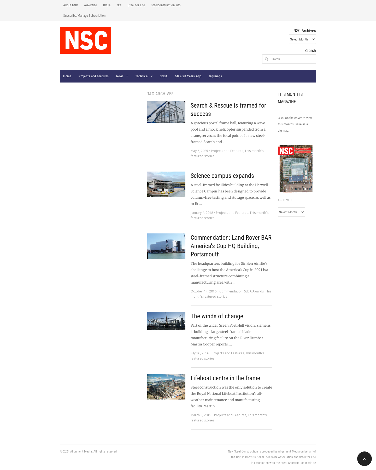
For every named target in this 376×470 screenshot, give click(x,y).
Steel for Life (136, 5)
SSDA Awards (254, 291)
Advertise (90, 5)
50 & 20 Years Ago (188, 76)
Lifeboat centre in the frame (225, 378)
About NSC (70, 5)
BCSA (107, 5)
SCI (119, 5)
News (120, 76)
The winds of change (217, 316)
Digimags (215, 76)
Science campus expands (222, 175)
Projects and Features (94, 76)
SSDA (164, 76)
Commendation (231, 291)
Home (67, 76)
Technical (141, 76)
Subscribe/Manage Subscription (84, 15)
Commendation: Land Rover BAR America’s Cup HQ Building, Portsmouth (231, 246)
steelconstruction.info (166, 5)
